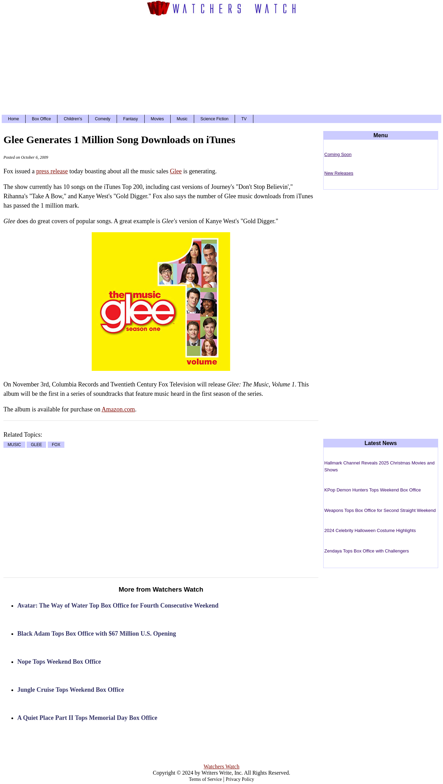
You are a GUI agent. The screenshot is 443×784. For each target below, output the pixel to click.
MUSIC (14, 444)
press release (52, 171)
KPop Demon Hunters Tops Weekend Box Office (372, 490)
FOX (56, 444)
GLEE (36, 444)
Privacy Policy (240, 779)
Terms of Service (205, 779)
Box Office (41, 118)
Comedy (102, 118)
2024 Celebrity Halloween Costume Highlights (370, 530)
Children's (73, 118)
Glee (176, 171)
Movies (157, 118)
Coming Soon (338, 154)
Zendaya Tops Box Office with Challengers (366, 551)
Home (13, 118)
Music (182, 118)
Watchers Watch (221, 766)
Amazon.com (118, 409)
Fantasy (130, 118)
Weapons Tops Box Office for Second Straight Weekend (380, 510)
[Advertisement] (221, 64)
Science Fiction (214, 118)
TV (243, 118)
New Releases (338, 173)
